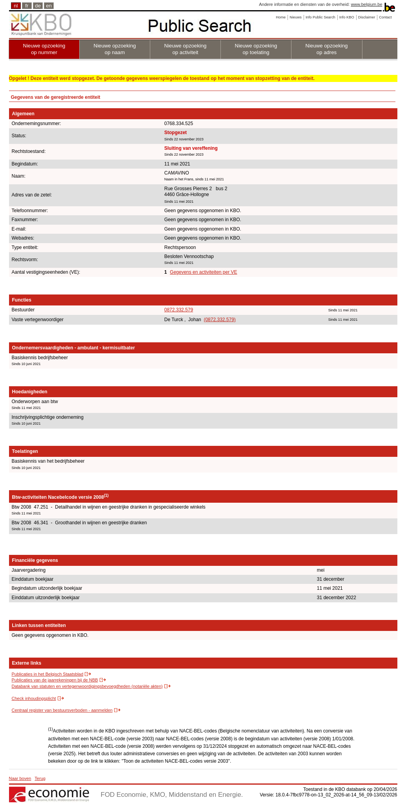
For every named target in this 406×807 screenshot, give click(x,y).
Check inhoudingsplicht (34, 698)
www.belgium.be (366, 4)
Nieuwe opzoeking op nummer (44, 49)
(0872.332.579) (219, 319)
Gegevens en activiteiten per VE (203, 272)
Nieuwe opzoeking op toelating (256, 49)
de (38, 6)
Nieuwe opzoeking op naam (115, 49)
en (49, 6)
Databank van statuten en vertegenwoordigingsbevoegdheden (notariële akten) (87, 686)
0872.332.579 (178, 310)
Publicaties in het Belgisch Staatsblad (48, 674)
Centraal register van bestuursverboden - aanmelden (62, 710)
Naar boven (20, 778)
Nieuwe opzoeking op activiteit (185, 49)
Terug (40, 778)
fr (26, 6)
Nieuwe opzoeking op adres (327, 49)
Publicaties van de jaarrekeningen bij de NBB (55, 680)
